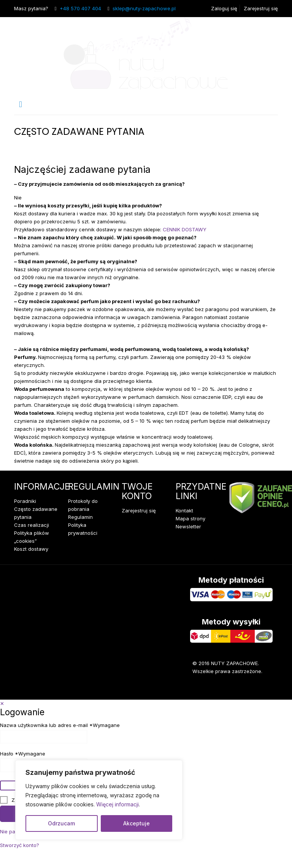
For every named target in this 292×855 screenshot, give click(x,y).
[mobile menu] (20, 104)
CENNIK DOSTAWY (184, 229)
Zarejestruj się (261, 8)
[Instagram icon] (260, 688)
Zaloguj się (224, 8)
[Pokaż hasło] (8, 785)
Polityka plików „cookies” (31, 537)
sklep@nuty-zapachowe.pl (144, 8)
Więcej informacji (117, 804)
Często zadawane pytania (35, 513)
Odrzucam (61, 823)
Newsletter (188, 526)
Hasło (22, 753)
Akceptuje (136, 823)
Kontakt (184, 510)
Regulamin (80, 517)
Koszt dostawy (31, 549)
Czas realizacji (31, 525)
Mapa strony (190, 518)
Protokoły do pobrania (83, 505)
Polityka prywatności (82, 529)
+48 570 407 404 (80, 8)
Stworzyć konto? (19, 845)
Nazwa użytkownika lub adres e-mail (60, 725)
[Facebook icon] (236, 688)
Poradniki (25, 501)
